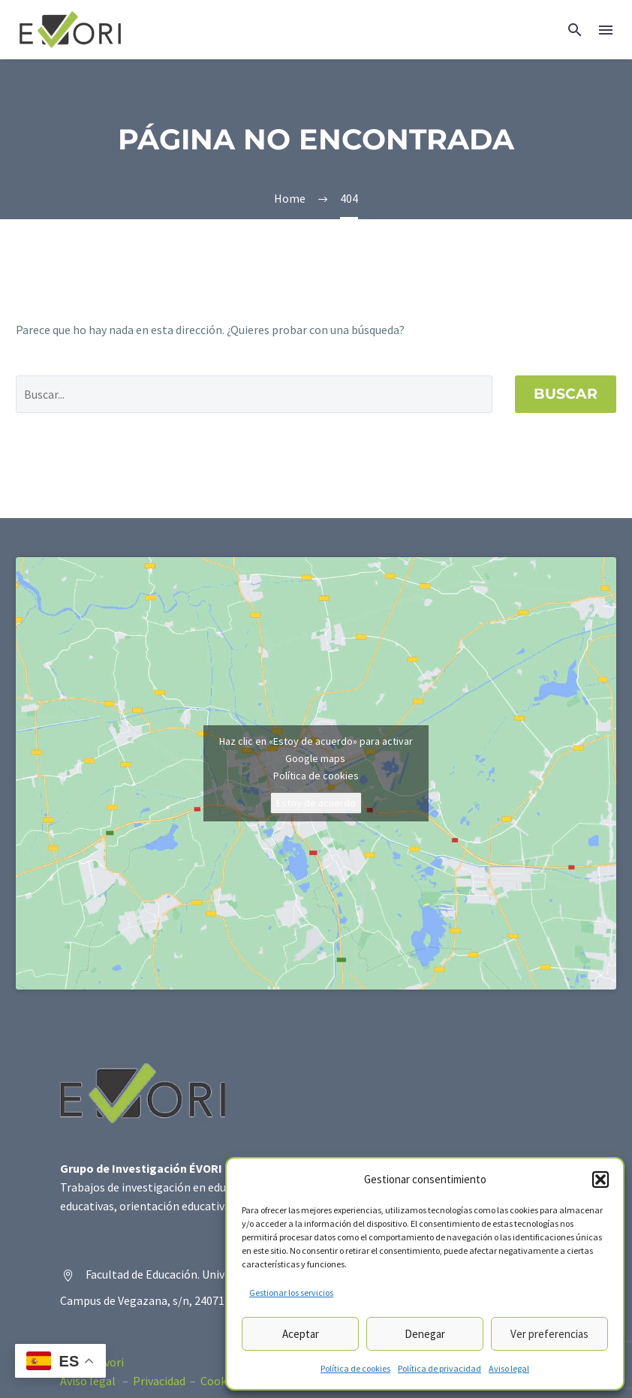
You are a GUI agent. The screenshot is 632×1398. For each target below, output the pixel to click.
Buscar (565, 393)
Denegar (425, 1334)
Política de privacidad (439, 1368)
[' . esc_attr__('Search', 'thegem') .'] (254, 394)
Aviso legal (509, 1368)
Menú (605, 30)
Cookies (220, 1380)
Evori (111, 1361)
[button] (600, 1179)
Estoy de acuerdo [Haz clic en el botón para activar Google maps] (316, 802)
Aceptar (300, 1334)
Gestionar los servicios (291, 1292)
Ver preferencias (549, 1334)
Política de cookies (355, 1368)
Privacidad (159, 1380)
